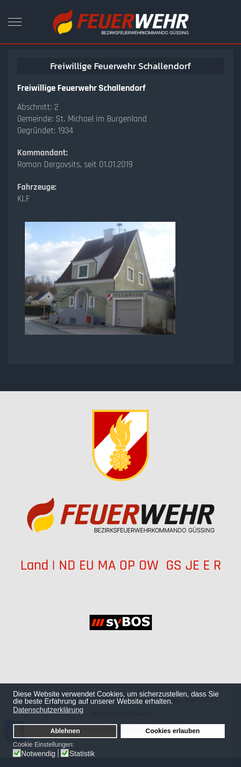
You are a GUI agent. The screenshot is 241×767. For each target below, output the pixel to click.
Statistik (82, 754)
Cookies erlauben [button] (173, 730)
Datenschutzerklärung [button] (48, 710)
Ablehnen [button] (65, 730)
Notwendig (38, 754)
